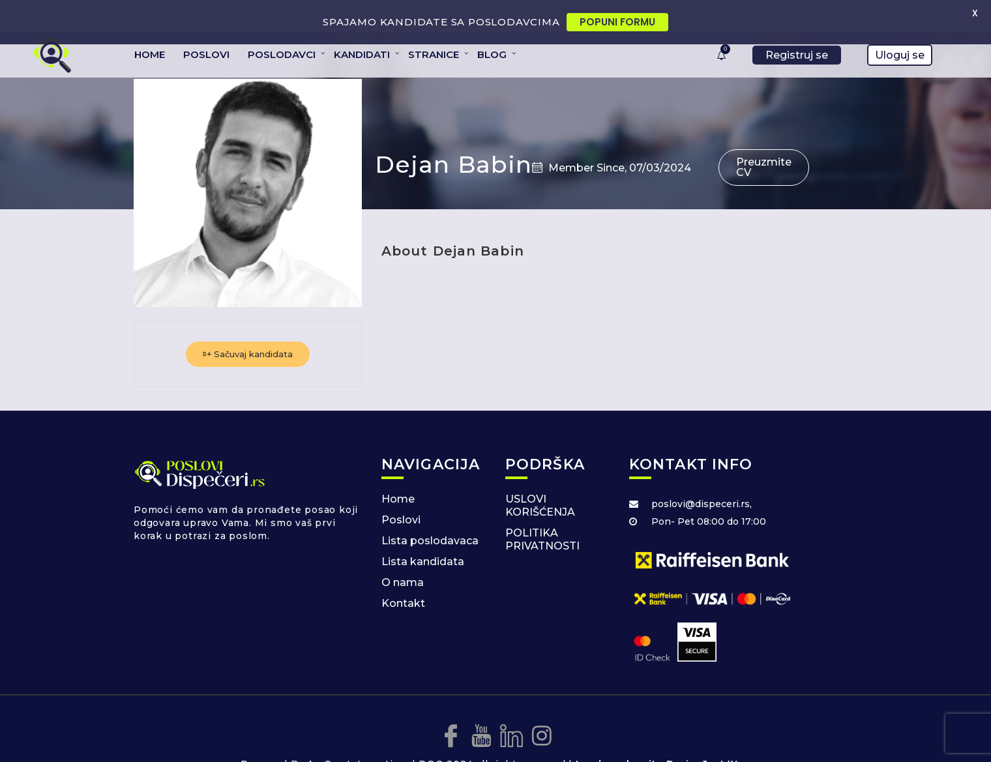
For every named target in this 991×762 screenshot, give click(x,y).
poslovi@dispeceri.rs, (701, 479)
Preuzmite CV (763, 142)
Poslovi (401, 495)
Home (398, 474)
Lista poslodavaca (430, 516)
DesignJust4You (708, 738)
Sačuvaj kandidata (248, 329)
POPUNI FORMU (617, 22)
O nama (402, 557)
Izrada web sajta (619, 738)
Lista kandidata (422, 537)
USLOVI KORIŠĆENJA (540, 480)
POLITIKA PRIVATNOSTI (542, 514)
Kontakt (403, 578)
